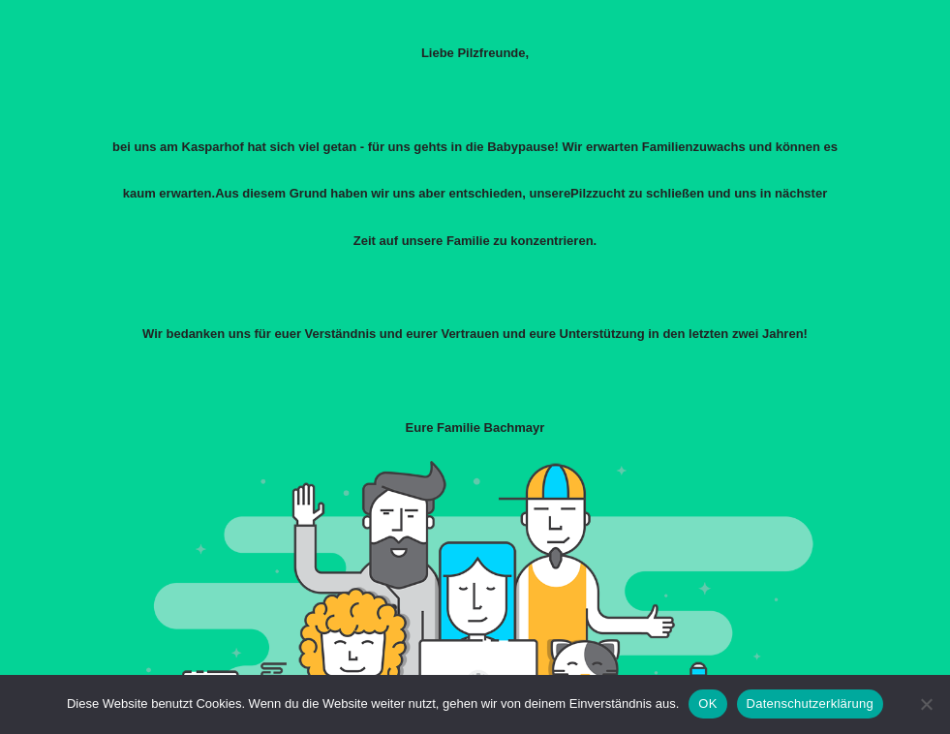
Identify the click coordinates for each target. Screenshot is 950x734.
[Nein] (925, 704)
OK (707, 703)
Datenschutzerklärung (810, 703)
